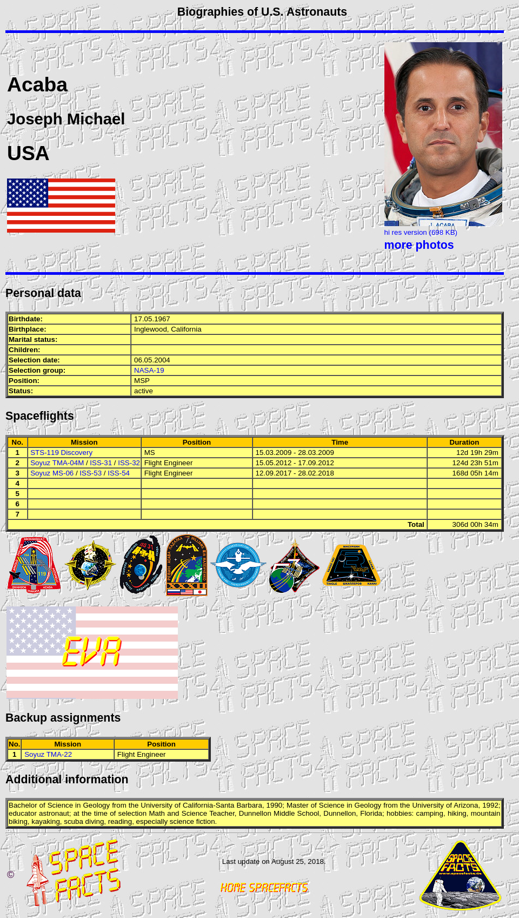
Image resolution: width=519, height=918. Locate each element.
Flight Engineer (168, 463)
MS (149, 452)
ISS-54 (119, 473)
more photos (419, 245)
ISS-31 (101, 463)
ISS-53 (90, 473)
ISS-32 (129, 463)
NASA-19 (149, 370)
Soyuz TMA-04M (57, 463)
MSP (142, 381)
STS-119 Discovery (61, 452)
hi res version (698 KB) (421, 232)
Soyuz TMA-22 (48, 754)
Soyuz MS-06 (52, 473)
